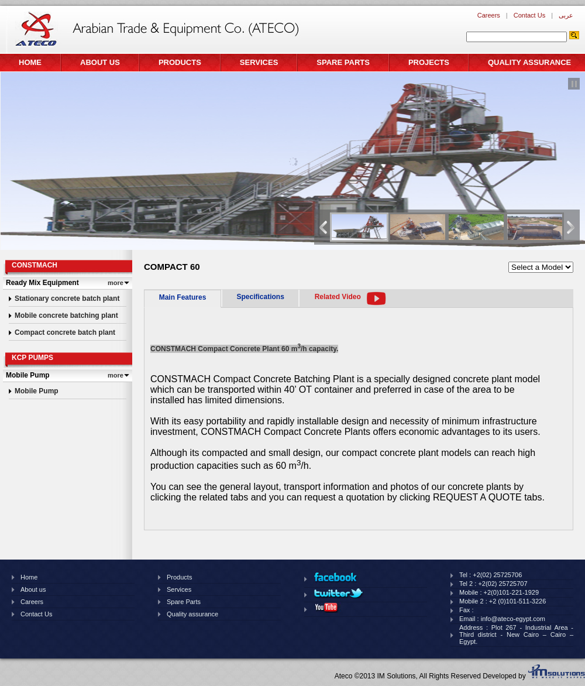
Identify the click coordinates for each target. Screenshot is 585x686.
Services (259, 62)
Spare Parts (343, 62)
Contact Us (529, 15)
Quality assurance (529, 62)
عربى (566, 15)
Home (30, 62)
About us (100, 62)
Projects (428, 62)
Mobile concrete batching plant (66, 315)
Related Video (338, 297)
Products (180, 62)
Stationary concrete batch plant (67, 298)
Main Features (183, 297)
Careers (488, 15)
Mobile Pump (36, 391)
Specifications (260, 297)
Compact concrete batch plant (65, 332)
